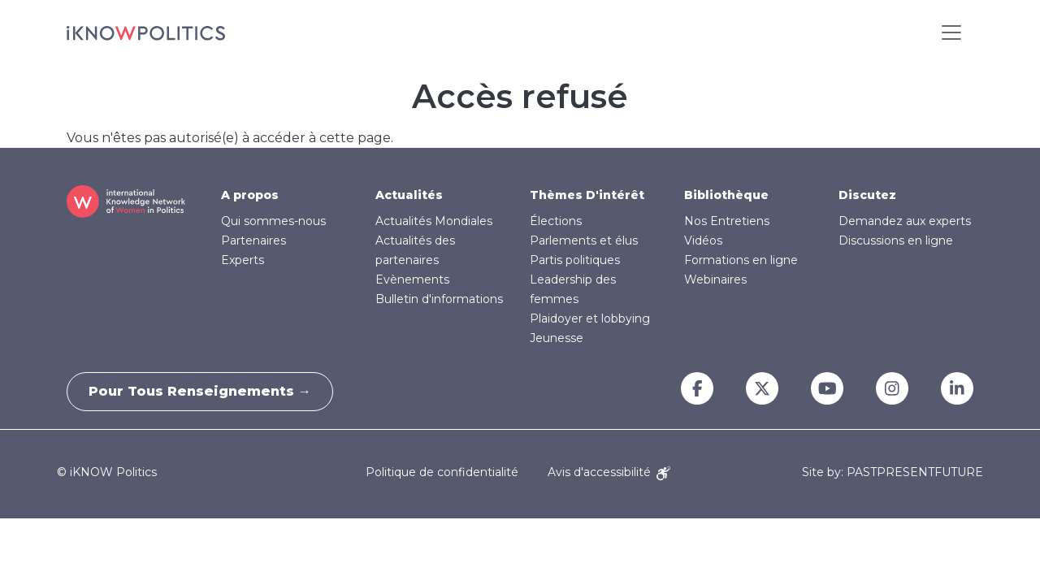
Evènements (412, 279)
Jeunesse (556, 338)
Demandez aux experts (904, 221)
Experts (242, 260)
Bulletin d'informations (439, 299)
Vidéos (703, 240)
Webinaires (715, 279)
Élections (556, 221)
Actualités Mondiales (433, 221)
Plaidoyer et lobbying (590, 318)
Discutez (867, 195)
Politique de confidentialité (442, 472)
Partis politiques (575, 260)
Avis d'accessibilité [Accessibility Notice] (609, 472)
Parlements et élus (584, 240)
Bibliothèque (726, 195)
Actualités (409, 195)
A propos (250, 195)
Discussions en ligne (895, 240)
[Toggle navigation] (951, 32)
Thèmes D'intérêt (587, 195)
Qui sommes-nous (273, 221)
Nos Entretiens (726, 221)
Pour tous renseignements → (203, 391)
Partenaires (253, 240)
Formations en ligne (741, 260)
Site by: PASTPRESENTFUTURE (892, 472)
